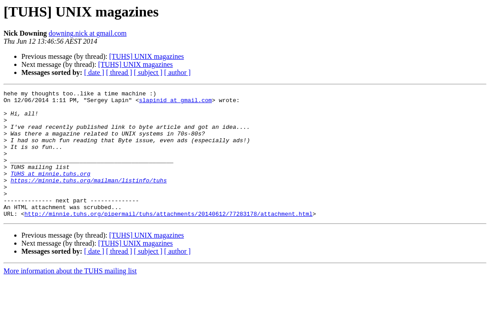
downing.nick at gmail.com (87, 33)
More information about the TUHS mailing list (70, 296)
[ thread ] (119, 72)
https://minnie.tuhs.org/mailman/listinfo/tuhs (89, 199)
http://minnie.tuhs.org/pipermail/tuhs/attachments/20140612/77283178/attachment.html (168, 239)
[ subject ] (148, 72)
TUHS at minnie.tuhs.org (50, 191)
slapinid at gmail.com (175, 103)
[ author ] (177, 72)
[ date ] (94, 72)
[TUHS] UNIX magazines (146, 56)
